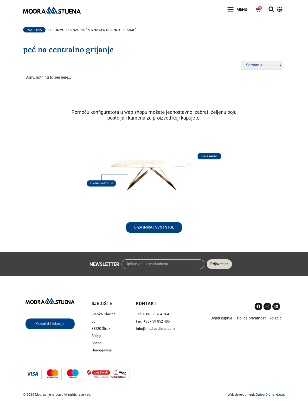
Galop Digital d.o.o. (270, 394)
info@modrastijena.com (155, 328)
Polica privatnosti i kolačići (259, 318)
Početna (34, 30)
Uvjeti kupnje (221, 318)
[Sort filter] (261, 65)
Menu (242, 9)
